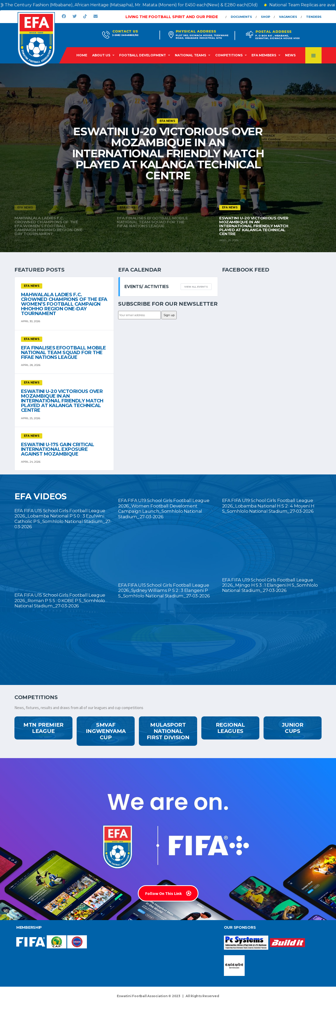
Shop (265, 17)
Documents (241, 17)
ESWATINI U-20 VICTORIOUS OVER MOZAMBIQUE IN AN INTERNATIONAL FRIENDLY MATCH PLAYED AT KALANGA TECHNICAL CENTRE (168, 153)
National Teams (190, 55)
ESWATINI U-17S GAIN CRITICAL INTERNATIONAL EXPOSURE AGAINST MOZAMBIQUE (57, 449)
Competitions (229, 55)
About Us (101, 55)
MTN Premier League (43, 728)
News (290, 55)
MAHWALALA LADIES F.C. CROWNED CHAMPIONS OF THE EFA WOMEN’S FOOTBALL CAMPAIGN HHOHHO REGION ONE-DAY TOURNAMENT (64, 304)
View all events (196, 286)
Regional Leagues (230, 728)
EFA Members (263, 55)
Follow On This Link (168, 893)
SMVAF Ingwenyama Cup (106, 731)
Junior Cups (292, 728)
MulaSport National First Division (168, 731)
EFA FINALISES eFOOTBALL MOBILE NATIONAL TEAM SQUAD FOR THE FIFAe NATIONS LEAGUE (63, 352)
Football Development (142, 55)
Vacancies (288, 17)
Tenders (314, 17)
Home (81, 55)
